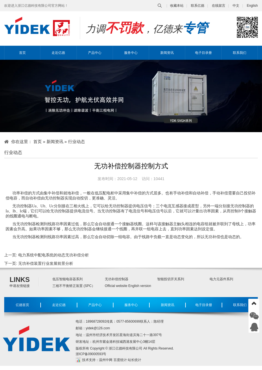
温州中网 (105, 360)
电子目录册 (203, 53)
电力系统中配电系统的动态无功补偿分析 (53, 255)
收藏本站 (177, 6)
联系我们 (239, 53)
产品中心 (94, 53)
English (252, 6)
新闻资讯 (167, 53)
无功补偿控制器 (116, 279)
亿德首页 (22, 305)
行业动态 (76, 141)
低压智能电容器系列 (67, 279)
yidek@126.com (98, 328)
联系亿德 (197, 6)
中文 (236, 6)
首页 (22, 53)
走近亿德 (58, 53)
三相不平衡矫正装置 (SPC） (73, 286)
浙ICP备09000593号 (91, 354)
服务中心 (131, 53)
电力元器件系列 (221, 279)
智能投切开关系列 (170, 279)
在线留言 (218, 6)
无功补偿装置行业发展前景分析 (45, 263)
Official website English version (128, 286)
